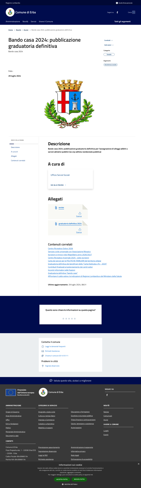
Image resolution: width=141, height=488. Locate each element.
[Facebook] (113, 12)
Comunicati (108, 415)
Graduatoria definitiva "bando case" (63, 273)
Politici (8, 427)
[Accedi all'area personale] (124, 3)
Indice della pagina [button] (17, 140)
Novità (18, 30)
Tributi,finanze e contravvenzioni (83, 419)
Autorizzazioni (76, 427)
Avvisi (26, 30)
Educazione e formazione (80, 411)
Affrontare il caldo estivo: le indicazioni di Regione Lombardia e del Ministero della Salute (85, 276)
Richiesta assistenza (46, 459)
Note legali (75, 455)
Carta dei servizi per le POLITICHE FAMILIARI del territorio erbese (74, 260)
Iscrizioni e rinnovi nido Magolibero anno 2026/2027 (70, 254)
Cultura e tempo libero (46, 415)
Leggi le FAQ (43, 455)
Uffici (8, 419)
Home (10, 30)
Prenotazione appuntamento (49, 447)
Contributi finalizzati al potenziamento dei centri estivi (70, 266)
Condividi (108, 40)
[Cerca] (132, 12)
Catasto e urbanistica (46, 423)
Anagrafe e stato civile (46, 412)
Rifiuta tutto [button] (79, 479)
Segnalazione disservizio (47, 451)
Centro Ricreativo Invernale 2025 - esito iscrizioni (68, 257)
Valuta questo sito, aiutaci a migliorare (70, 380)
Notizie (106, 412)
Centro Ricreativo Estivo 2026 (60, 248)
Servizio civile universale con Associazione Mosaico (69, 251)
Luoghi (106, 430)
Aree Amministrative (13, 415)
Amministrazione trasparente (82, 447)
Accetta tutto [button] (62, 479)
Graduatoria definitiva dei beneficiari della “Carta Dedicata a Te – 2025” (77, 263)
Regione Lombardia (13, 3)
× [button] (138, 464)
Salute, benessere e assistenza (82, 423)
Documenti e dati (12, 435)
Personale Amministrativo (15, 431)
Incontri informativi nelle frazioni (61, 270)
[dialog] (70, 475)
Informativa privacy (78, 451)
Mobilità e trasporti (45, 427)
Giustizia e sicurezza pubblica (82, 415)
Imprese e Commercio (46, 419)
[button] (70, 484)
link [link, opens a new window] (92, 475)
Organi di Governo (12, 412)
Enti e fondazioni (12, 423)
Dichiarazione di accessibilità (81, 459)
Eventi (106, 434)
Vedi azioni (109, 45)
